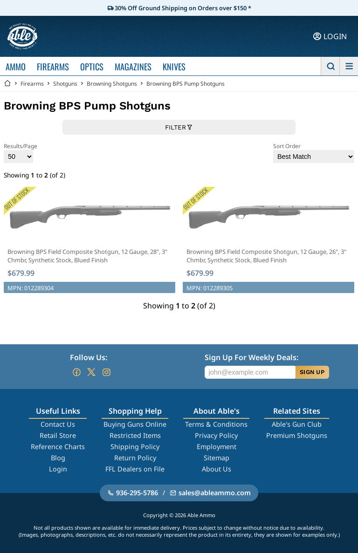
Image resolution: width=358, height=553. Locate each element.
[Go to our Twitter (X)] (91, 372)
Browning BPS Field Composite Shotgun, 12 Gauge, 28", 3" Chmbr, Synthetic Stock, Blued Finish (87, 255)
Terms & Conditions (216, 424)
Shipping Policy (134, 446)
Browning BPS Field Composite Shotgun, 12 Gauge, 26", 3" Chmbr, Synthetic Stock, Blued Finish (266, 255)
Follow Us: (88, 357)
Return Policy (135, 457)
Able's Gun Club (297, 424)
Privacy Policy (216, 435)
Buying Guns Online (134, 424)
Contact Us (58, 424)
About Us (216, 468)
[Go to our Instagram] (106, 372)
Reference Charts (58, 446)
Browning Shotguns (112, 84)
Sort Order (313, 152)
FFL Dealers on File (135, 468)
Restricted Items (135, 435)
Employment (216, 446)
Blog (58, 457)
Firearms (32, 84)
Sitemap (216, 457)
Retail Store (58, 435)
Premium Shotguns (296, 435)
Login (58, 468)
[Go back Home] (7, 84)
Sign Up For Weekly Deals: (251, 357)
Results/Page (20, 152)
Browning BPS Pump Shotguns (185, 84)
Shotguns (65, 84)
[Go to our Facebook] (76, 372)
